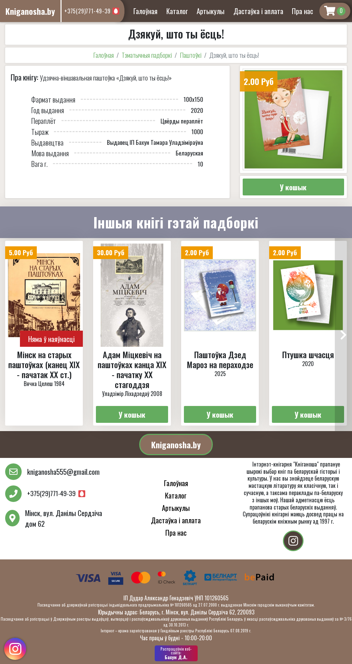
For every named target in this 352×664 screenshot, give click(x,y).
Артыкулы (210, 11)
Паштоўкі (190, 55)
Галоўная (145, 11)
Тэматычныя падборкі (147, 55)
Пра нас (302, 11)
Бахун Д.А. (176, 653)
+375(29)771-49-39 (87, 11)
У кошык (293, 187)
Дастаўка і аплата (258, 11)
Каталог (177, 11)
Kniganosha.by (176, 444)
